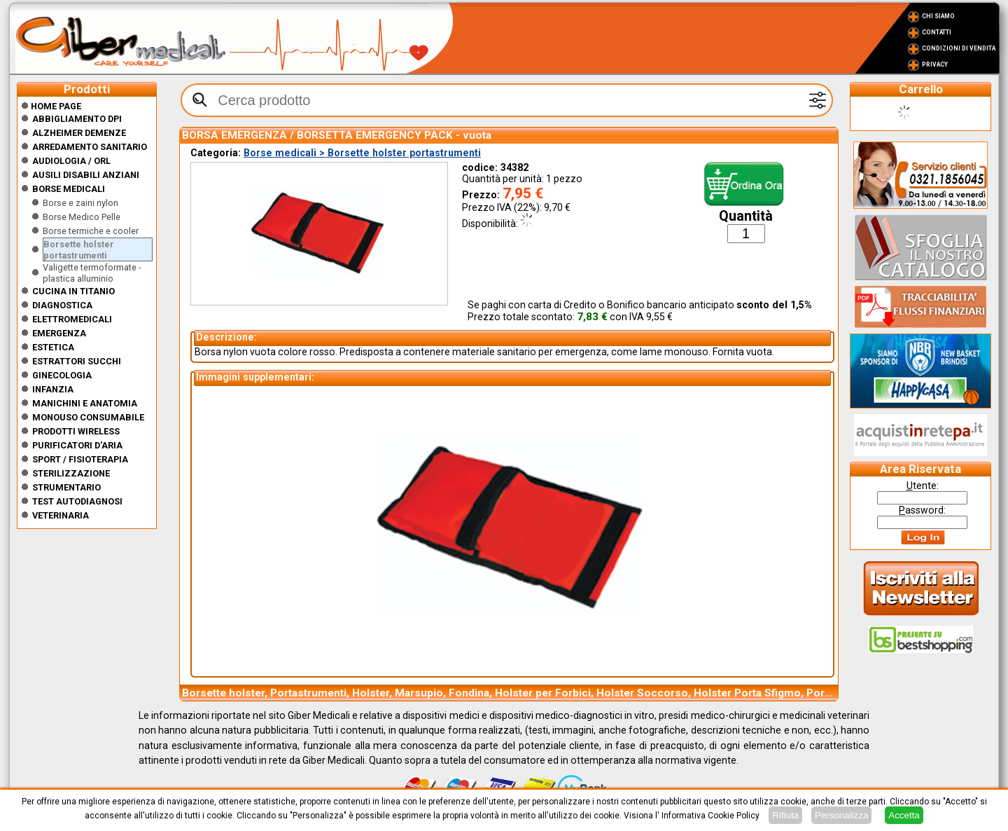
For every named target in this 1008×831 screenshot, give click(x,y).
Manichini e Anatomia (84, 403)
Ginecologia (62, 375)
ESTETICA (53, 347)
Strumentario (66, 487)
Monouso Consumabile (88, 417)
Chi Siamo (938, 16)
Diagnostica (62, 305)
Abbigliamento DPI (77, 119)
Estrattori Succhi (76, 361)
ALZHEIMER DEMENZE (79, 133)
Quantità (746, 216)
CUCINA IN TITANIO (73, 291)
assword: (922, 510)
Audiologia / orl (71, 161)
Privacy (935, 64)
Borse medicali (68, 189)
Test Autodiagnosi (77, 501)
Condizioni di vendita (958, 48)
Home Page (51, 106)
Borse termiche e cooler (91, 231)
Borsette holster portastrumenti (78, 250)
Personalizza (841, 815)
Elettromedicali (72, 319)
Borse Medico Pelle (81, 217)
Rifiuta (785, 815)
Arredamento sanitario (89, 147)
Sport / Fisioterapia (80, 459)
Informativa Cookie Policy (711, 815)
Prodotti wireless (76, 431)
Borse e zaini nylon (80, 203)
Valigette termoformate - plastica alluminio (92, 273)
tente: (922, 485)
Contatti (936, 32)
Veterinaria (60, 515)
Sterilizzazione (71, 473)
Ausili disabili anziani (85, 175)
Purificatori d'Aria (77, 445)
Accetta (903, 815)
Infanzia (53, 389)
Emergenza (59, 333)
